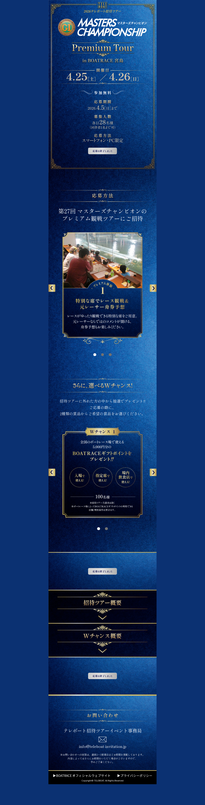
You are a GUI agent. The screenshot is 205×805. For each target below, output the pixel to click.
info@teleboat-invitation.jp (102, 767)
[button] (51, 288)
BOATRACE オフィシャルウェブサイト (83, 796)
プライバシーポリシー (136, 796)
